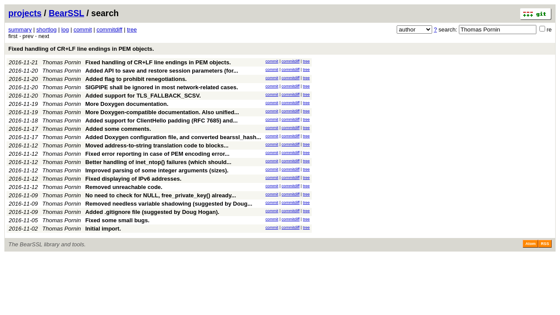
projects (25, 13)
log (65, 29)
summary (20, 29)
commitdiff (109, 29)
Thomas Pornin (61, 62)
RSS (545, 244)
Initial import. (103, 228)
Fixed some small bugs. (117, 220)
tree (132, 29)
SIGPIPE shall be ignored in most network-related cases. (161, 87)
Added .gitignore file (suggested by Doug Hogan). (152, 212)
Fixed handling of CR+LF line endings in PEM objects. (81, 49)
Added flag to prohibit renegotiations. (136, 79)
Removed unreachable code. (123, 187)
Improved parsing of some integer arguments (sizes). (157, 170)
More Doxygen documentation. (127, 104)
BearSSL (66, 13)
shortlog (46, 29)
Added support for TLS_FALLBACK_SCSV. (143, 95)
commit (83, 29)
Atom (530, 244)
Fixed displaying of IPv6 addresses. (133, 178)
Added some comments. (118, 129)
